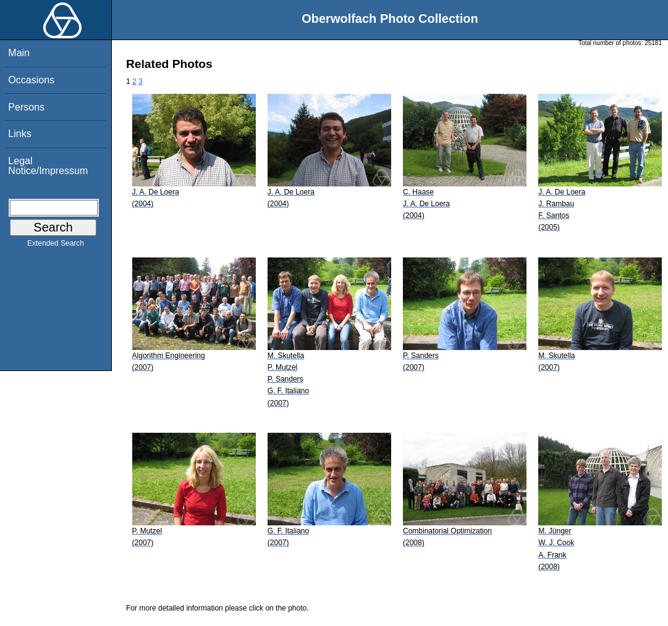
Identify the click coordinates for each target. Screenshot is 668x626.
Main (19, 53)
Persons (26, 107)
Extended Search (55, 245)
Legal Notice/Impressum (48, 166)
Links (19, 133)
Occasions (31, 80)
